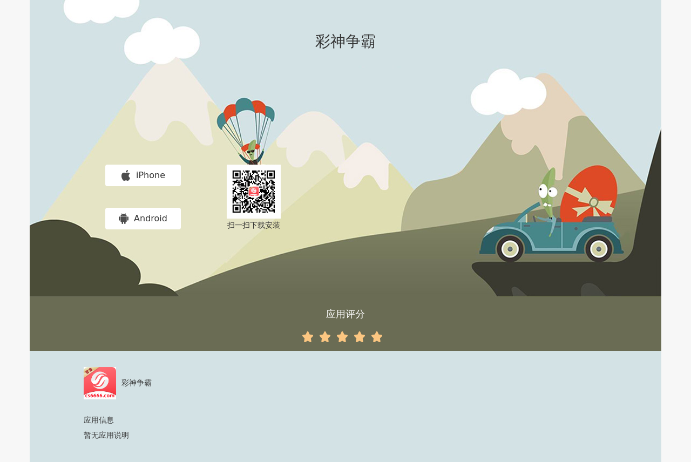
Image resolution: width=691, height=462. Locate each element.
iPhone (143, 175)
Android (143, 218)
